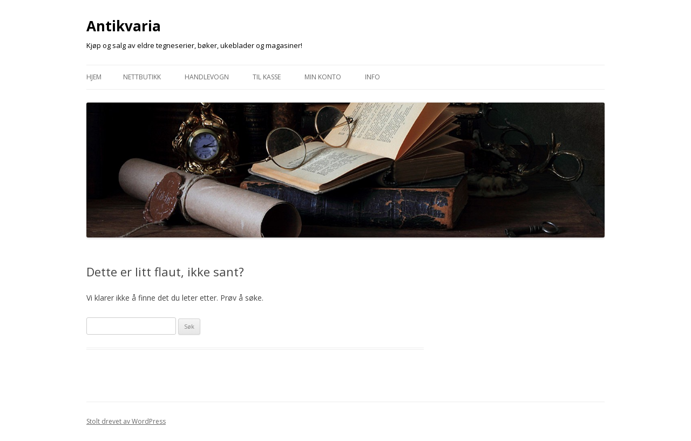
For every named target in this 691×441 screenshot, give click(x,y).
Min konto (322, 77)
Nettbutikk (142, 77)
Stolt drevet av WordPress (126, 421)
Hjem (93, 77)
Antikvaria (123, 26)
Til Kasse (267, 77)
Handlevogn (207, 77)
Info (372, 77)
